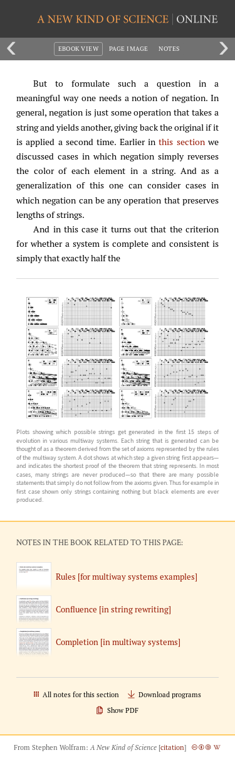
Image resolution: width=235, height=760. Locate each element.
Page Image (129, 49)
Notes (169, 49)
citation (172, 747)
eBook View (78, 49)
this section (181, 142)
